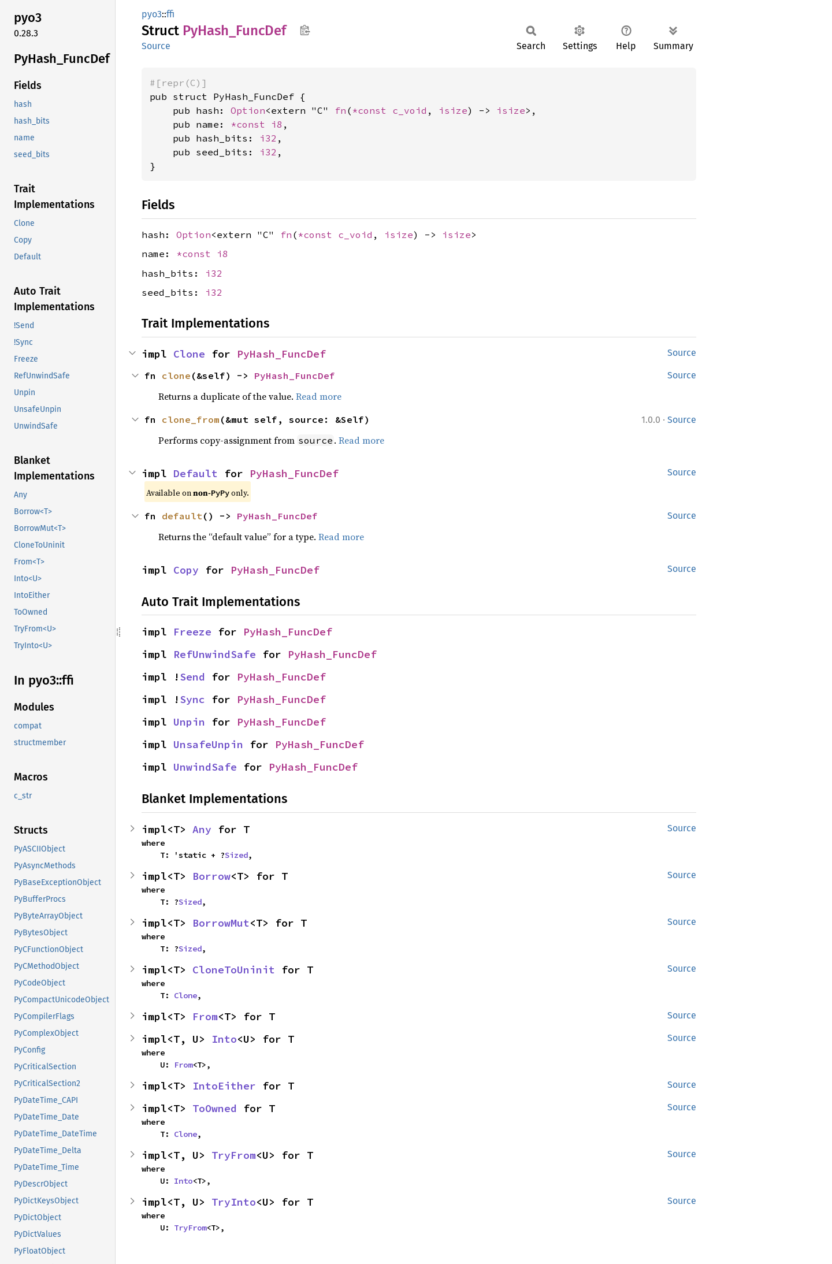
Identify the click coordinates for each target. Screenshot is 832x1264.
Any (201, 829)
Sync (192, 699)
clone (176, 375)
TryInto (233, 1202)
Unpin (189, 721)
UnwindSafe (205, 767)
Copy (186, 570)
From (205, 1016)
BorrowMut (221, 923)
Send (192, 676)
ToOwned (214, 1108)
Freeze (192, 631)
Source (156, 45)
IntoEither (224, 1085)
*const (372, 110)
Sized (236, 855)
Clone (189, 353)
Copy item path (304, 30)
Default (195, 473)
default (182, 516)
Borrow (211, 876)
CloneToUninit (233, 969)
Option (248, 110)
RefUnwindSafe (214, 654)
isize (453, 110)
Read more (318, 396)
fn (340, 110)
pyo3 (152, 14)
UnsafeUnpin (208, 744)
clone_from (191, 419)
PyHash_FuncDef (281, 353)
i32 (268, 138)
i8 (277, 124)
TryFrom (233, 1155)
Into (224, 1039)
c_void (409, 110)
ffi (170, 14)
